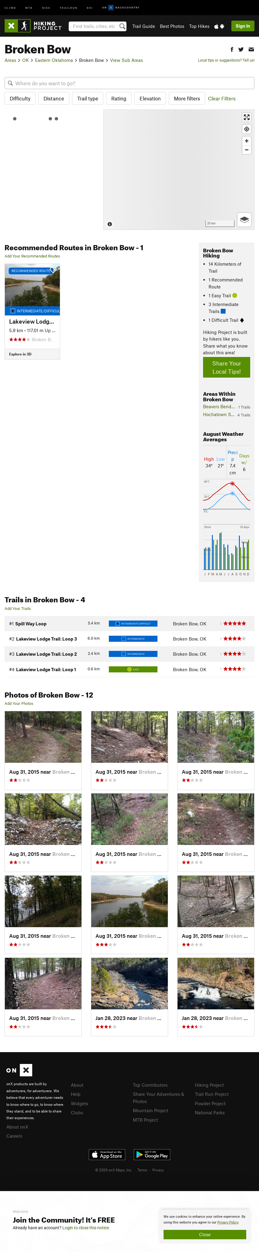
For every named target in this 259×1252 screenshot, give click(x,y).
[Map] (179, 170)
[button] (231, 48)
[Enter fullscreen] (246, 117)
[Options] (244, 220)
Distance (53, 98)
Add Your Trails (18, 608)
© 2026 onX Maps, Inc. (113, 1169)
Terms (142, 1169)
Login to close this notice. (86, 1227)
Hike (46, 7)
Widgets (79, 1103)
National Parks (210, 1111)
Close (205, 1234)
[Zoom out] (246, 149)
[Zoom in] (246, 140)
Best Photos (172, 26)
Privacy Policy (227, 1222)
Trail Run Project (212, 1093)
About (77, 1085)
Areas (10, 60)
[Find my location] (246, 129)
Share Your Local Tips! (226, 367)
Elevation (150, 98)
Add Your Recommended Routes (32, 256)
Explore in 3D (20, 354)
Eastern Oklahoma (54, 60)
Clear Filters (222, 98)
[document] (205, 1226)
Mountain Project (150, 1109)
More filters (187, 98)
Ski (90, 7)
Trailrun (69, 7)
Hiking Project (209, 1085)
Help (76, 1093)
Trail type (87, 98)
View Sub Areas (126, 60)
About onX (17, 1126)
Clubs (77, 1111)
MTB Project (145, 1118)
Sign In (243, 26)
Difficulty (20, 98)
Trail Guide (143, 26)
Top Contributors (150, 1085)
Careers (14, 1135)
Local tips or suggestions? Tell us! (226, 60)
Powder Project (210, 1103)
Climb (10, 7)
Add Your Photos (19, 703)
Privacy (158, 1169)
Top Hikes (199, 26)
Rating (118, 98)
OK (25, 60)
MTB (29, 7)
